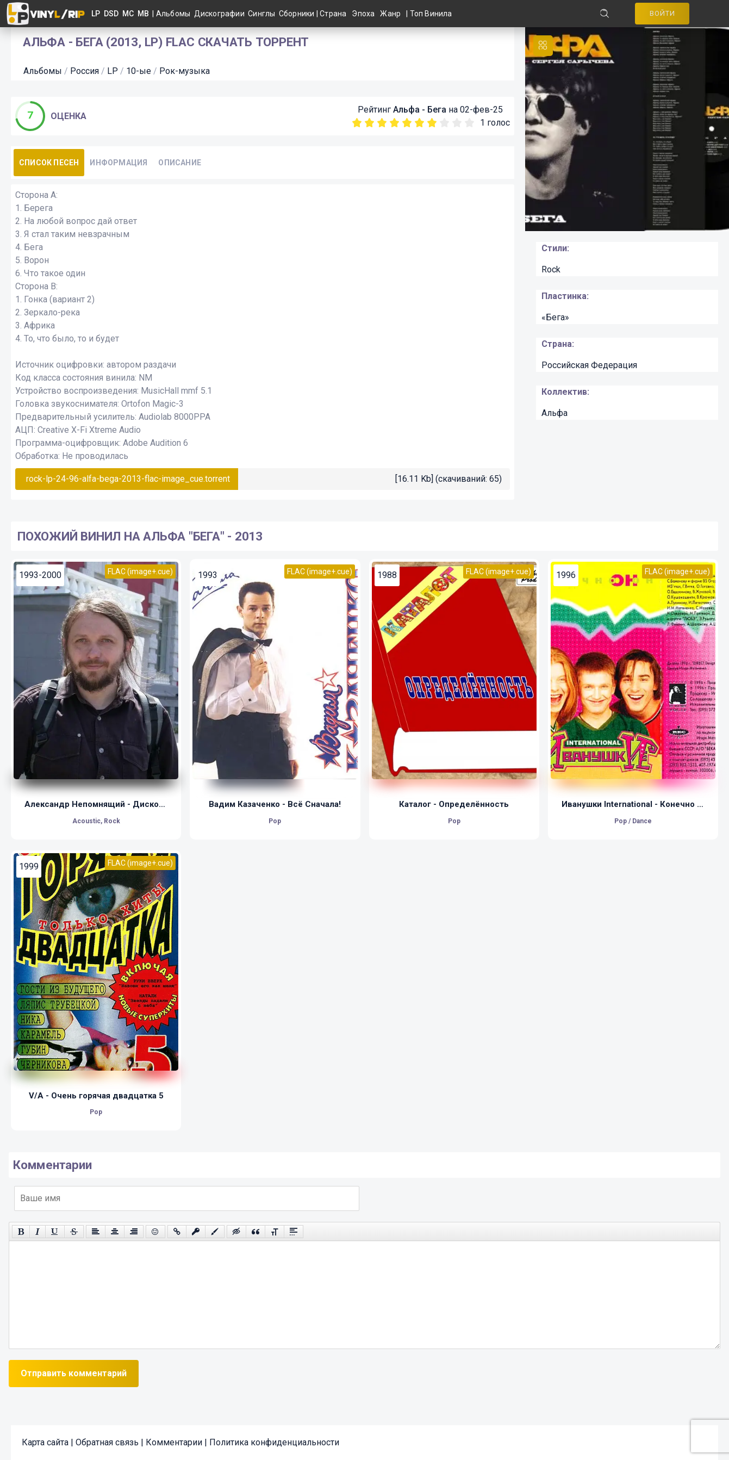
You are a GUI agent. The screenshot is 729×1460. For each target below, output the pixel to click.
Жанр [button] (390, 13)
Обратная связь (107, 1442)
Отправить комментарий (74, 1373)
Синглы (263, 13)
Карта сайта (45, 1442)
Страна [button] (333, 13)
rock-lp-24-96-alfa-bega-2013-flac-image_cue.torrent (128, 479)
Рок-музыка (184, 71)
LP (112, 71)
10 (469, 122)
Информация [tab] (118, 162)
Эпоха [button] (363, 13)
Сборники (297, 13)
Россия (84, 71)
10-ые (138, 71)
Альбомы (175, 13)
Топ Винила (431, 13)
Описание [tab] (179, 162)
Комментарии (174, 1442)
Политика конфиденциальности (274, 1442)
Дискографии (221, 13)
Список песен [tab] (49, 162)
